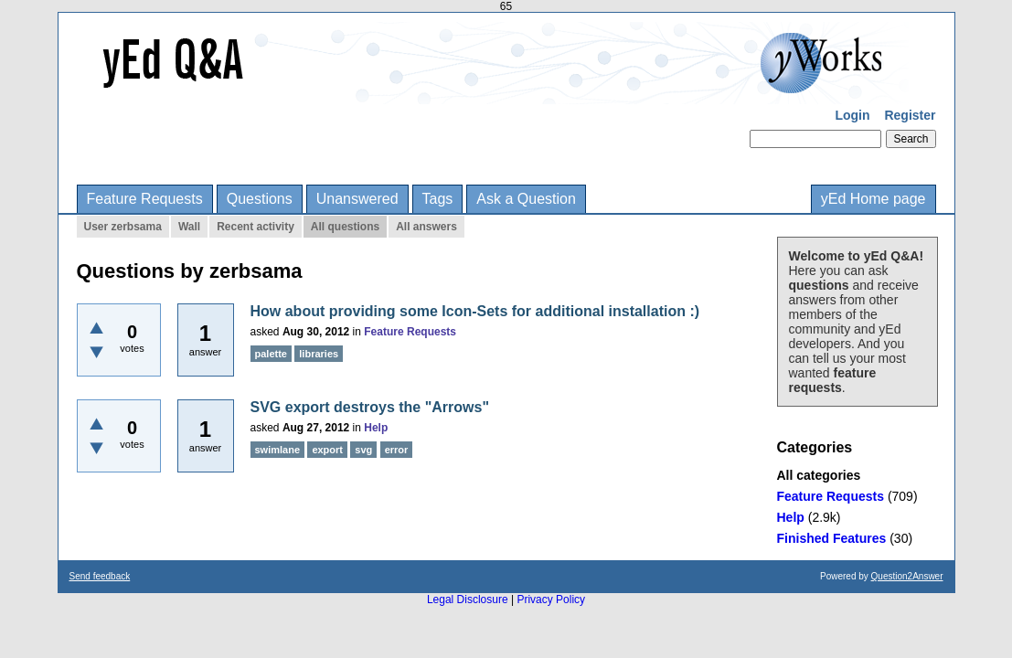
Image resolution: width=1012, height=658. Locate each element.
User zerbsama (123, 226)
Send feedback (100, 576)
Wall (189, 226)
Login (852, 115)
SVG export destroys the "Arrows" (369, 407)
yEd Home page (873, 199)
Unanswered (357, 199)
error (397, 449)
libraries (318, 353)
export (327, 449)
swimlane (278, 449)
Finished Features (832, 538)
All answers (426, 226)
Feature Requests (145, 199)
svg (363, 449)
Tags (437, 199)
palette (271, 353)
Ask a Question (526, 199)
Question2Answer (907, 576)
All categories (819, 475)
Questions (260, 199)
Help (790, 517)
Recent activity (255, 226)
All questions (345, 226)
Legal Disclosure (467, 599)
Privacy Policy (551, 599)
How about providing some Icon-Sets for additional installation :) (475, 311)
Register (909, 115)
